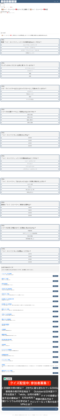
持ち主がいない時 (30, 189)
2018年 (30, 256)
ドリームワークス (30, 166)
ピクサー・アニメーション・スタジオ (30, 50)
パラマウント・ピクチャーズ (30, 169)
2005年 (30, 137)
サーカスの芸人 (30, 99)
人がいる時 (30, 184)
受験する (55, 286)
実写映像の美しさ (30, 238)
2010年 (30, 140)
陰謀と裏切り (30, 120)
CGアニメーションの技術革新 (30, 233)
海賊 (30, 73)
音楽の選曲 (30, 236)
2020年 (30, 145)
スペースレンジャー (30, 68)
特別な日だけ (30, 192)
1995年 (30, 210)
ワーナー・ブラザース (30, 47)
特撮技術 (30, 230)
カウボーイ (30, 70)
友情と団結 (30, 114)
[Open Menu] (56, 1)
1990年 (30, 207)
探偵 (30, 96)
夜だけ (30, 187)
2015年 (30, 143)
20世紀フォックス (30, 53)
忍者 (30, 76)
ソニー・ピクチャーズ (30, 161)
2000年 (30, 212)
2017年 (30, 254)
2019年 (30, 259)
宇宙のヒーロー (30, 94)
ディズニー (30, 163)
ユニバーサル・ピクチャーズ (30, 45)
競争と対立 (30, 117)
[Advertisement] (30, 22)
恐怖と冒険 (30, 122)
